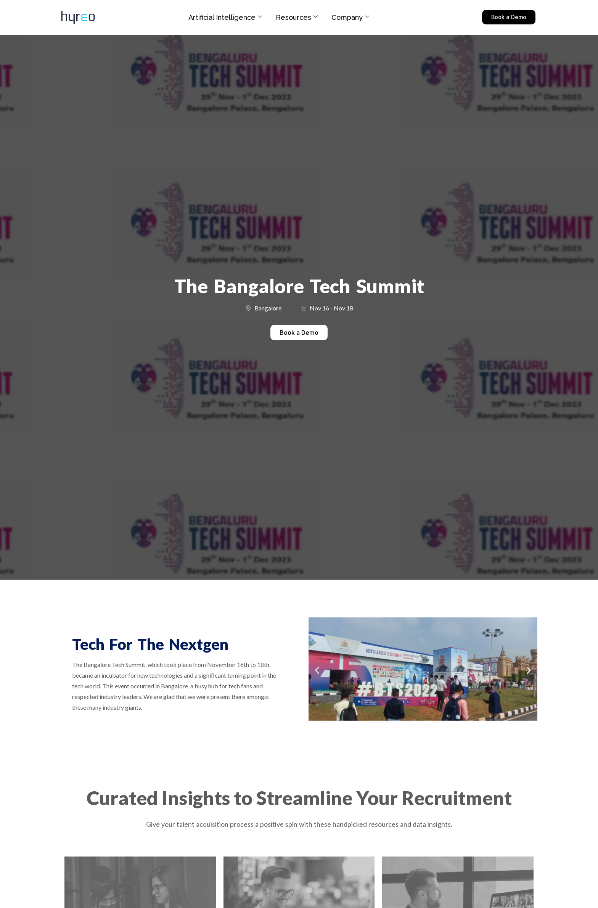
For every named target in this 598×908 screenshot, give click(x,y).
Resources (297, 17)
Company (350, 17)
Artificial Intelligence (225, 17)
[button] (317, 670)
